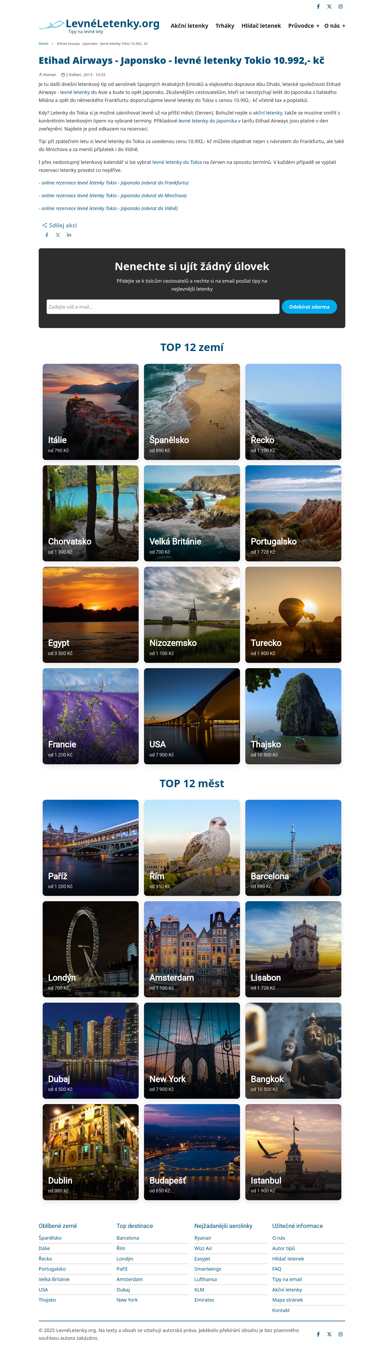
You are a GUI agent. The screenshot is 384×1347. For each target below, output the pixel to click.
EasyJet (202, 1258)
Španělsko (50, 1238)
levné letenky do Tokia (177, 162)
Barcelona (128, 1238)
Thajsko (47, 1300)
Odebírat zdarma (309, 307)
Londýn (125, 1258)
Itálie (44, 1248)
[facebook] (318, 6)
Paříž (122, 1269)
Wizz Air (203, 1248)
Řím (121, 1248)
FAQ (276, 1269)
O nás (278, 1238)
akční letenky (267, 112)
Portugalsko (52, 1269)
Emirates (204, 1300)
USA (43, 1289)
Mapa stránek (287, 1300)
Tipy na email (287, 1279)
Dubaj (123, 1289)
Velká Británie (54, 1279)
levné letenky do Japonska (208, 120)
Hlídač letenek (261, 25)
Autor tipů (283, 1248)
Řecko (45, 1258)
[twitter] (329, 6)
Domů (43, 43)
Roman (49, 74)
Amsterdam (130, 1279)
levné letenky (75, 92)
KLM (199, 1289)
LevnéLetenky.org (113, 23)
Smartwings (207, 1269)
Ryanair (202, 1238)
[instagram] (340, 6)
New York (127, 1300)
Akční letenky (189, 25)
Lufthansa (205, 1279)
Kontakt (281, 1310)
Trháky (224, 25)
